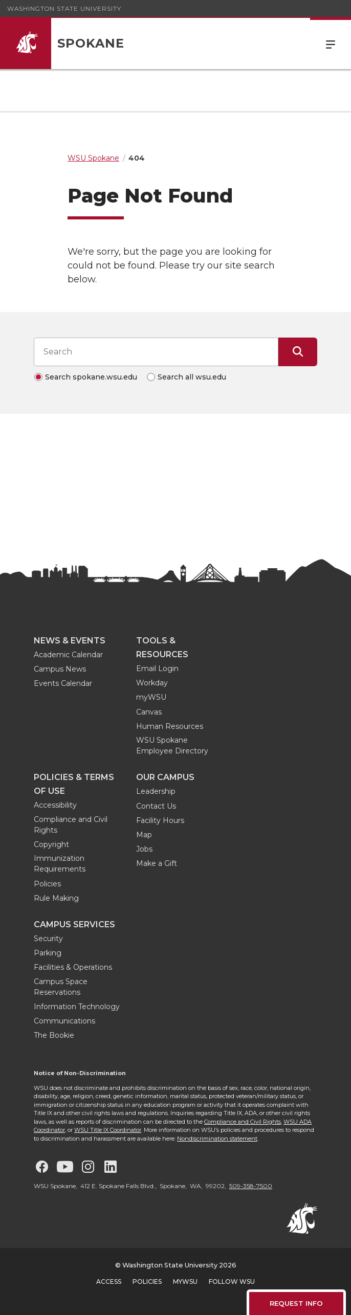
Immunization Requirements (59, 864)
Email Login (157, 668)
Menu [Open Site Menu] (330, 43)
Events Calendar (63, 683)
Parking (47, 952)
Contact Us (156, 806)
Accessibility (55, 805)
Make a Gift (156, 863)
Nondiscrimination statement (217, 1138)
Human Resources (169, 726)
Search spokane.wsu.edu (91, 377)
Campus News (60, 669)
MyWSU (185, 1281)
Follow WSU (232, 1281)
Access (108, 1281)
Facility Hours (160, 820)
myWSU (151, 697)
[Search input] (156, 352)
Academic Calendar (68, 654)
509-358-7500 (250, 1186)
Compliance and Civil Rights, (243, 1121)
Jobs (144, 849)
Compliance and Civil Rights (70, 825)
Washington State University (64, 8)
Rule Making (56, 898)
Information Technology (77, 1006)
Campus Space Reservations (60, 987)
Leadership (155, 791)
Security (48, 938)
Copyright (51, 844)
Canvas (149, 712)
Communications (64, 1021)
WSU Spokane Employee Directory (172, 745)
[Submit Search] (297, 352)
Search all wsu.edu (192, 377)
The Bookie (54, 1035)
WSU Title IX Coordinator (107, 1129)
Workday (152, 682)
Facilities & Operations (73, 967)
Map (144, 834)
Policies (47, 883)
